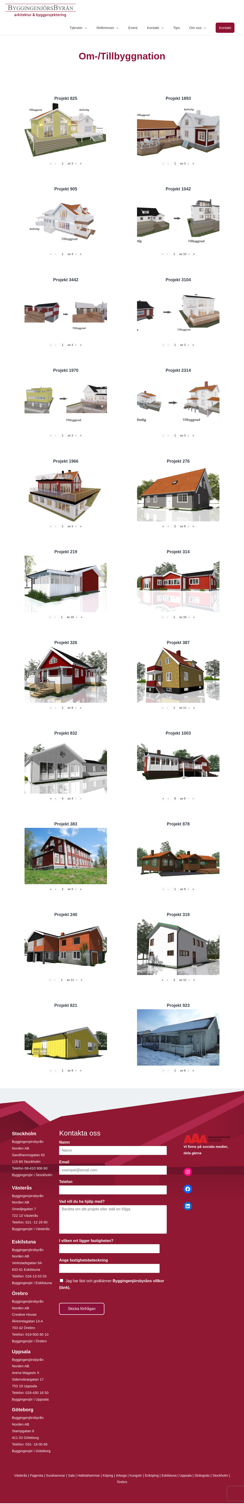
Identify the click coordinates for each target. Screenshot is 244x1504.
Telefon (67, 1182)
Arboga (131, 1476)
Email (65, 1162)
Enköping (163, 1476)
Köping (117, 1476)
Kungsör (146, 1476)
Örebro (131, 1482)
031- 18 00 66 (36, 1445)
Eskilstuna (182, 1476)
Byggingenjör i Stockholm (32, 1175)
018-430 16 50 (37, 1393)
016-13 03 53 (36, 1277)
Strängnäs (217, 1476)
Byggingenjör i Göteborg (31, 1451)
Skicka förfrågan (82, 1309)
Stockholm (115, 1482)
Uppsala (199, 1476)
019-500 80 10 (37, 1335)
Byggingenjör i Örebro (29, 1341)
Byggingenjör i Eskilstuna (32, 1283)
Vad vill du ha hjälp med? (83, 1202)
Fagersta (41, 1476)
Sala (77, 1476)
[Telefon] (113, 1190)
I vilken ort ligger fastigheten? (87, 1241)
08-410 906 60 (36, 1169)
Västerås (24, 1476)
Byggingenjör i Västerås (31, 1229)
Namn (65, 1143)
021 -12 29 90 (36, 1223)
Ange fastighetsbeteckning (84, 1261)
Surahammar (61, 1476)
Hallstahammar (96, 1476)
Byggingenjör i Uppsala (30, 1400)
